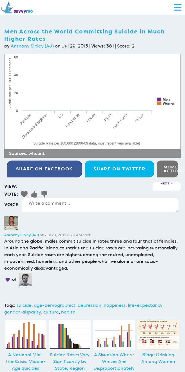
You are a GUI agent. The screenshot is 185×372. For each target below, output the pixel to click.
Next (165, 183)
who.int (36, 153)
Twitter (119, 169)
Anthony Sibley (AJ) (32, 46)
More (171, 168)
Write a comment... (100, 205)
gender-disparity (22, 312)
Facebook (44, 169)
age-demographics (54, 305)
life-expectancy (145, 305)
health (68, 312)
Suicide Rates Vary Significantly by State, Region (70, 361)
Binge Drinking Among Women (158, 358)
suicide (24, 305)
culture (51, 312)
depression (89, 305)
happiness (115, 305)
